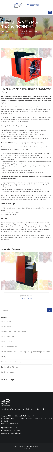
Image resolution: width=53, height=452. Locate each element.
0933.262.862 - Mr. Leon (11, 430)
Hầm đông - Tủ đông (10, 367)
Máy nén (6, 357)
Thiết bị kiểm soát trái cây (28, 31)
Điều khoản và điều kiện (25, 409)
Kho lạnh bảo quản (10, 347)
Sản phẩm (14, 31)
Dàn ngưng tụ (8, 326)
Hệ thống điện (8, 336)
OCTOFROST (8, 341)
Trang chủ (5, 31)
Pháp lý (37, 409)
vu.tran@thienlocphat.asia (12, 433)
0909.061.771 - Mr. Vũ (10, 428)
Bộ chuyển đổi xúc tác (26, 296)
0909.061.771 (35, 5)
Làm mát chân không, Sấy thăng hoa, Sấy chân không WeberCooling (27, 352)
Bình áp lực (7, 321)
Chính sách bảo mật (9, 409)
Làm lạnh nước (8, 372)
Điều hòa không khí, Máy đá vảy (14, 331)
